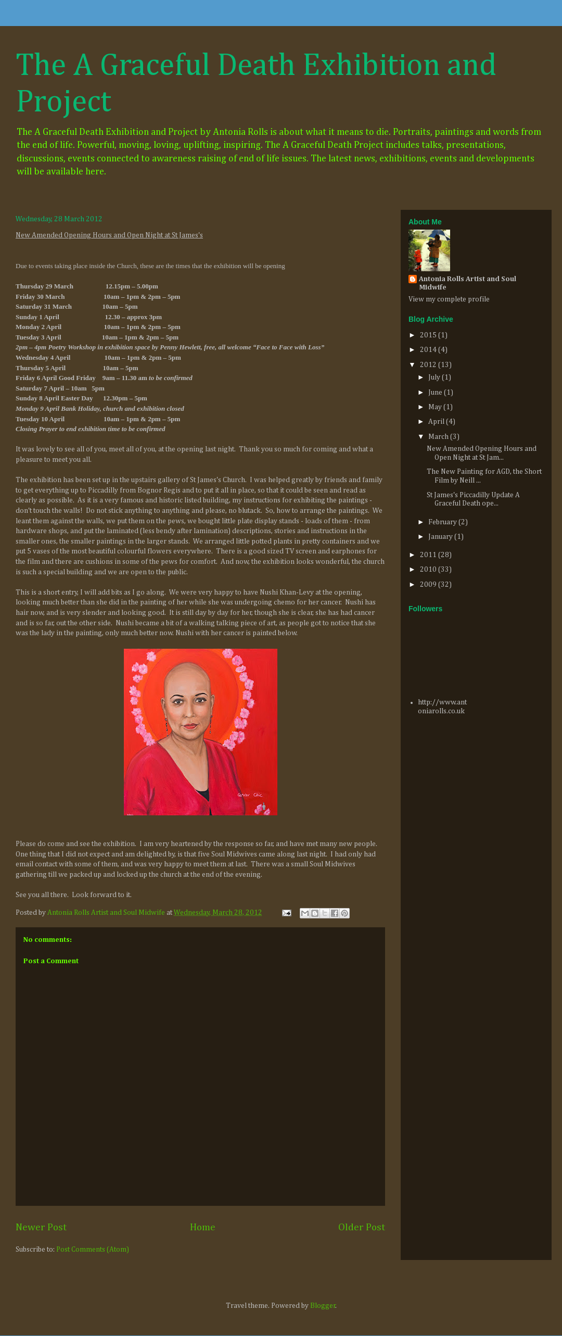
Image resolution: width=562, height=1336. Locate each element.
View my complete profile (449, 299)
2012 (429, 365)
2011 (429, 555)
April (437, 421)
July (435, 377)
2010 (429, 569)
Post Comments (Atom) (92, 1249)
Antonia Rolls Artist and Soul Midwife (467, 283)
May (435, 407)
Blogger (323, 1305)
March (439, 436)
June (436, 392)
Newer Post (41, 1227)
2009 (429, 584)
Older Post (361, 1227)
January (441, 536)
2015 (429, 335)
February (443, 522)
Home (202, 1227)
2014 (429, 350)
